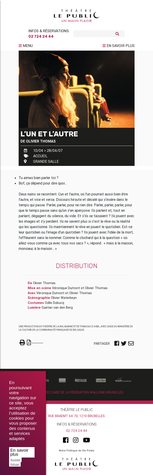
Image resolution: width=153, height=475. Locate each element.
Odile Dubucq (54, 303)
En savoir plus (19, 452)
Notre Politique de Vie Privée (76, 451)
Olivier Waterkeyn (64, 298)
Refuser (14, 464)
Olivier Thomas (41, 141)
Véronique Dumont (66, 289)
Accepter (15, 459)
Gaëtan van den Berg (57, 308)
